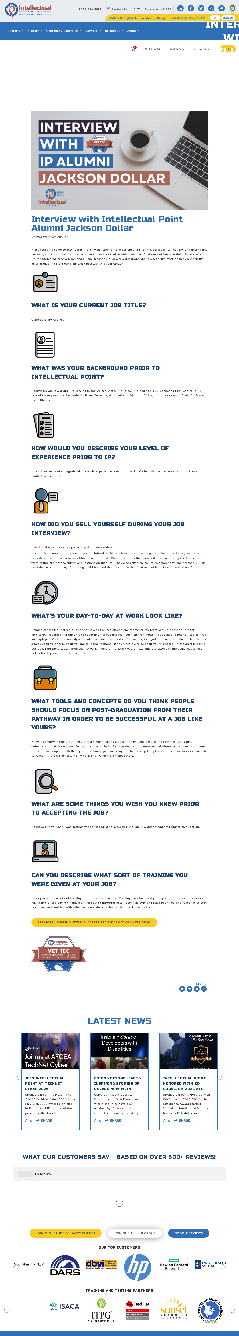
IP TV (136, 9)
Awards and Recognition (100, 1320)
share (46, 1120)
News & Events (149, 1308)
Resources (112, 30)
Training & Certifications (100, 1314)
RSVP (215, 17)
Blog (143, 1288)
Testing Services (150, 1320)
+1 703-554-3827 (89, 9)
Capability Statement (98, 1333)
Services (91, 30)
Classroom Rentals (97, 1327)
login (123, 48)
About (131, 30)
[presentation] (18, 1079)
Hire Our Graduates (152, 1314)
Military (33, 30)
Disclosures (147, 1327)
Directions (146, 1295)
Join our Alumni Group (134, 1178)
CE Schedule (176, 49)
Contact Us (119, 9)
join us (213, 1319)
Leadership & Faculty (98, 1301)
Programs (13, 30)
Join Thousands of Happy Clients (65, 1178)
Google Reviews (189, 1178)
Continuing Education (62, 30)
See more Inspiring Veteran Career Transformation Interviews (94, 922)
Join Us (228, 17)
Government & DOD (158, 9)
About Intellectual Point (100, 1295)
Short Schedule (151, 49)
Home (89, 1288)
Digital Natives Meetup (154, 1301)
